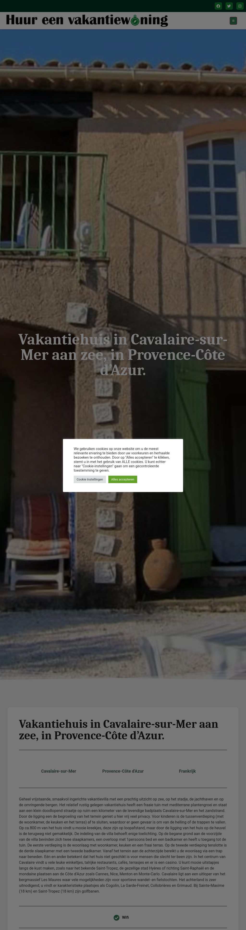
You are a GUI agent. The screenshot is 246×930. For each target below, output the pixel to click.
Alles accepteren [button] (122, 479)
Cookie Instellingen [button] (90, 479)
